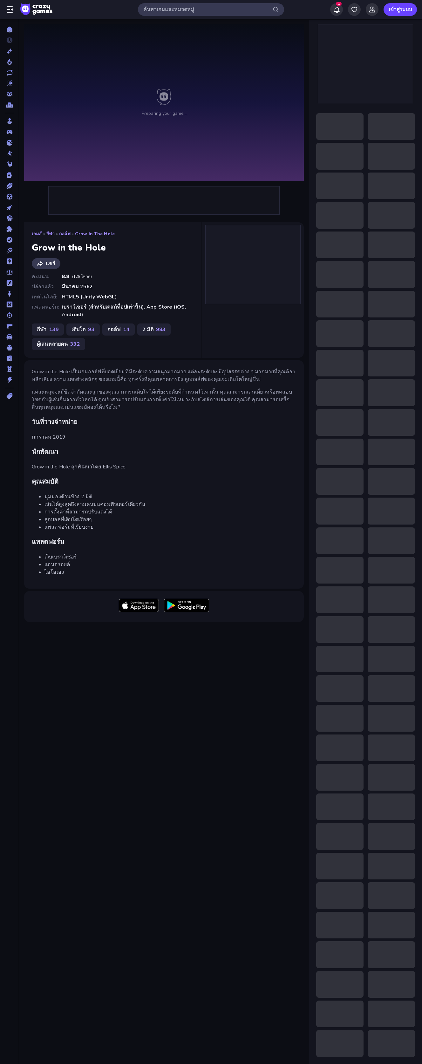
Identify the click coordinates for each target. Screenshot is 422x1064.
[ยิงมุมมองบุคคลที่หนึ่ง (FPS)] (9, 326)
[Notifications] (336, 9)
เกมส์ (37, 234)
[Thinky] (9, 164)
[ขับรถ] (9, 196)
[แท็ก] (9, 396)
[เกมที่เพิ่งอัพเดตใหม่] (9, 72)
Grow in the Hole (95, 234)
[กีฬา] (9, 185)
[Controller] (9, 132)
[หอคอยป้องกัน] (9, 369)
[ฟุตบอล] (9, 272)
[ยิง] (9, 315)
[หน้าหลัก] (9, 29)
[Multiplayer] (9, 94)
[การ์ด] (9, 175)
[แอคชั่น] (9, 380)
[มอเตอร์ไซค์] (9, 293)
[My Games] (354, 9)
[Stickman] (9, 153)
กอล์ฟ (65, 234)
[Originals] (9, 83)
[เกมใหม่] (9, 51)
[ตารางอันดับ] (9, 105)
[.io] (9, 142)
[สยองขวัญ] (9, 347)
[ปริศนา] (9, 229)
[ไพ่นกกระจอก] (9, 261)
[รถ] (9, 336)
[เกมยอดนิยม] (9, 61)
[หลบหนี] (9, 358)
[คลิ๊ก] (9, 207)
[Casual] (9, 121)
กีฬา (50, 234)
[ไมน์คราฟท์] (9, 304)
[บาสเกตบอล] (9, 218)
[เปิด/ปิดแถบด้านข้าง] (10, 9)
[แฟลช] (9, 282)
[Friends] (372, 9)
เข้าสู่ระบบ (400, 9)
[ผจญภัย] (9, 239)
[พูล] (9, 250)
